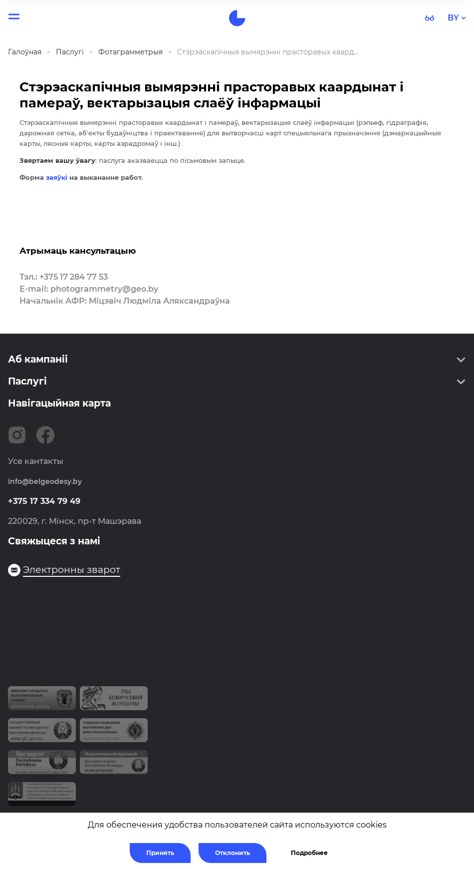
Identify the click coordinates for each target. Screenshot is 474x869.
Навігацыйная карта (59, 403)
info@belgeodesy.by (45, 481)
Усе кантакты (35, 461)
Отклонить (232, 853)
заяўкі (56, 177)
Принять (160, 853)
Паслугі (27, 381)
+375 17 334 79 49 (44, 501)
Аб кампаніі (38, 359)
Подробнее (309, 853)
